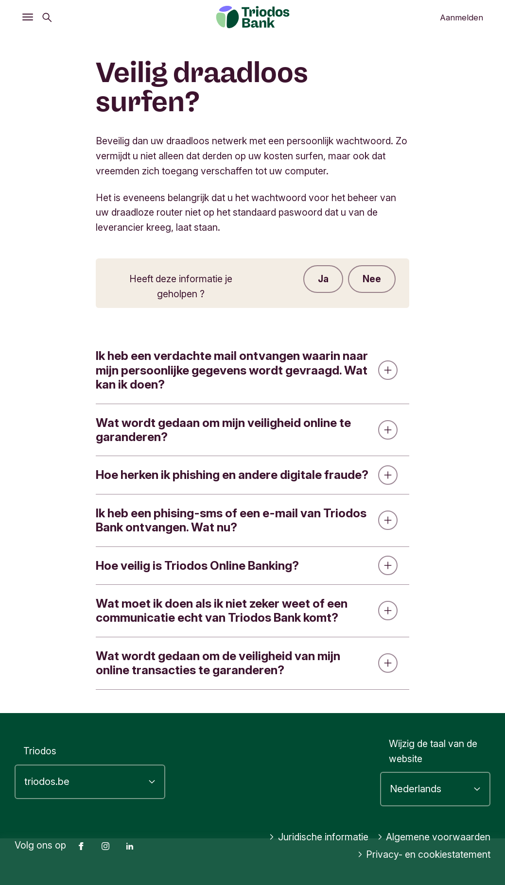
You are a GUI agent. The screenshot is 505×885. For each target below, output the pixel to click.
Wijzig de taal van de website (433, 751)
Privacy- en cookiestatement (424, 854)
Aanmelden (461, 17)
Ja (323, 279)
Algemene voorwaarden (434, 837)
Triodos (39, 751)
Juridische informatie (318, 837)
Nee (372, 279)
